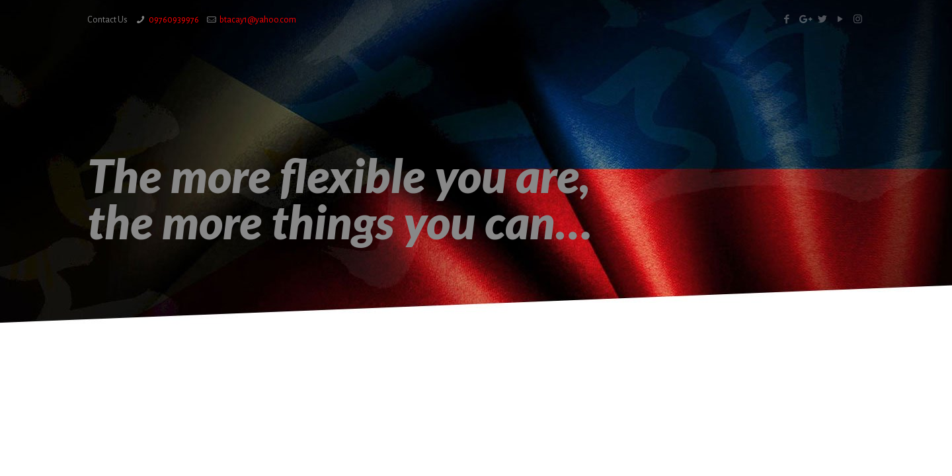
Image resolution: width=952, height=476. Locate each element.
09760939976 (174, 19)
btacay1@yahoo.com (257, 19)
